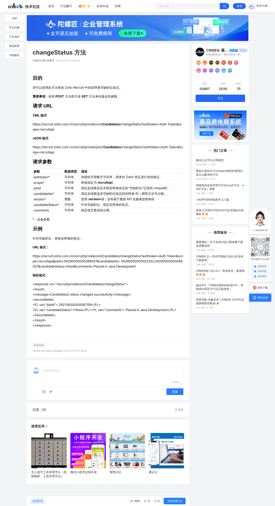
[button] (179, 409)
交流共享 (38, 501)
